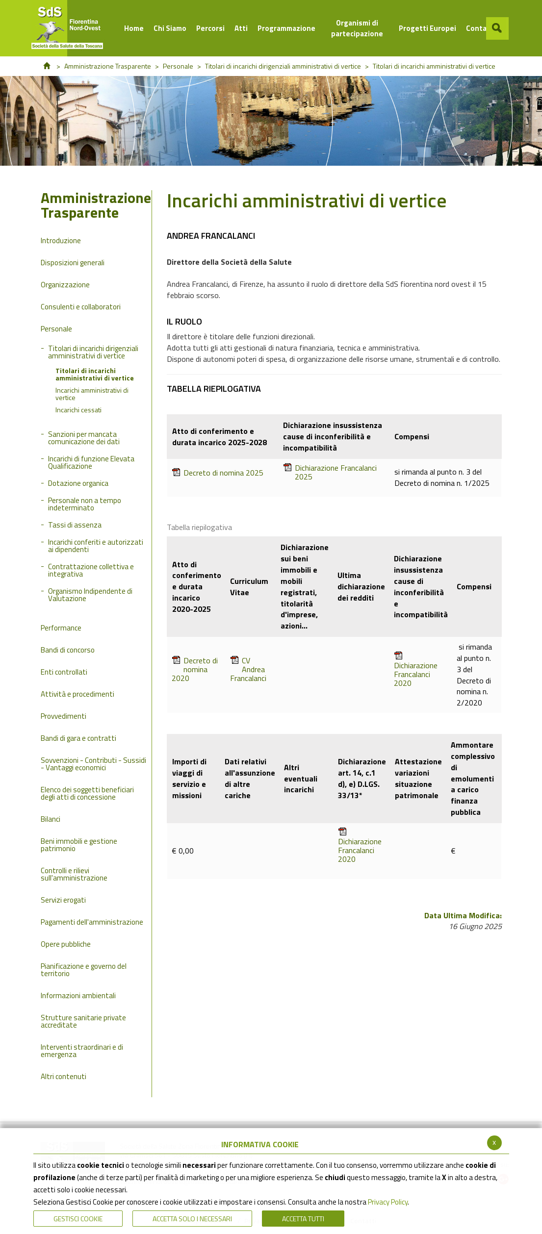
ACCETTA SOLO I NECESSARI (192, 1218)
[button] (497, 28)
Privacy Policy (388, 1202)
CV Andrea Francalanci (248, 669)
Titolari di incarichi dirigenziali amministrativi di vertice (283, 66)
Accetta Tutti (303, 1218)
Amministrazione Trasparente (107, 66)
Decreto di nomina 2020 (195, 669)
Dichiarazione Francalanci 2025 (330, 472)
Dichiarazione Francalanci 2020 (416, 669)
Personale (178, 66)
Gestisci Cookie (78, 1218)
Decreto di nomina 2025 (217, 473)
